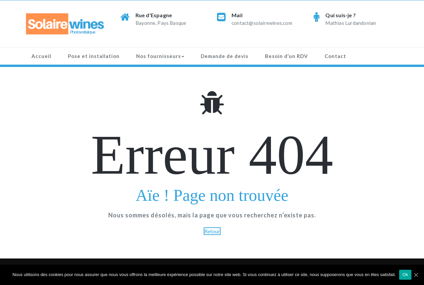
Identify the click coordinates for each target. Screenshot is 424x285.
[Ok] (415, 274)
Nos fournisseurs (160, 56)
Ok (405, 274)
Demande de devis (224, 56)
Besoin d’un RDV (286, 56)
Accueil (41, 56)
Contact (335, 56)
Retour (212, 231)
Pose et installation (94, 56)
